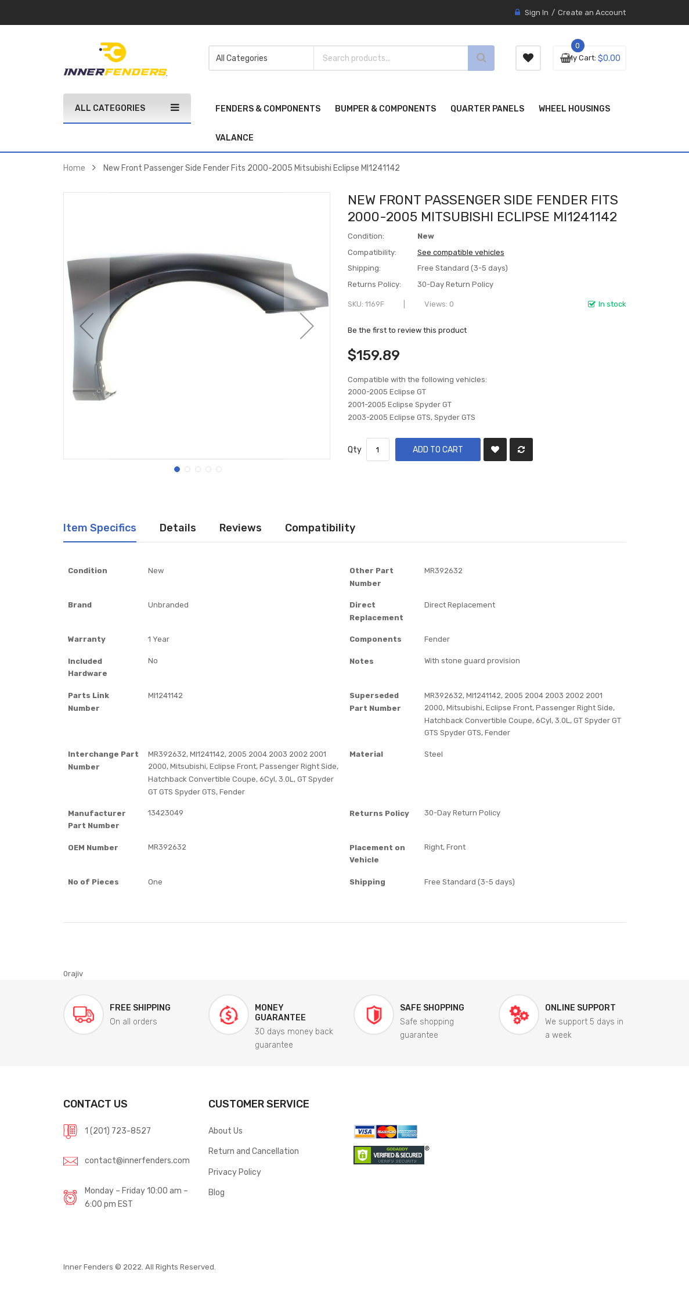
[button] (86, 325)
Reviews (240, 528)
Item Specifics (99, 528)
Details (178, 528)
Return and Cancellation (253, 1151)
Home (74, 167)
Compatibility (320, 528)
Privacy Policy (234, 1172)
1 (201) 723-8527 (118, 1130)
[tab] (99, 527)
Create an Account (592, 12)
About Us (225, 1130)
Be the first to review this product (407, 330)
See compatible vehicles (460, 252)
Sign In (537, 12)
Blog (216, 1192)
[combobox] (376, 58)
